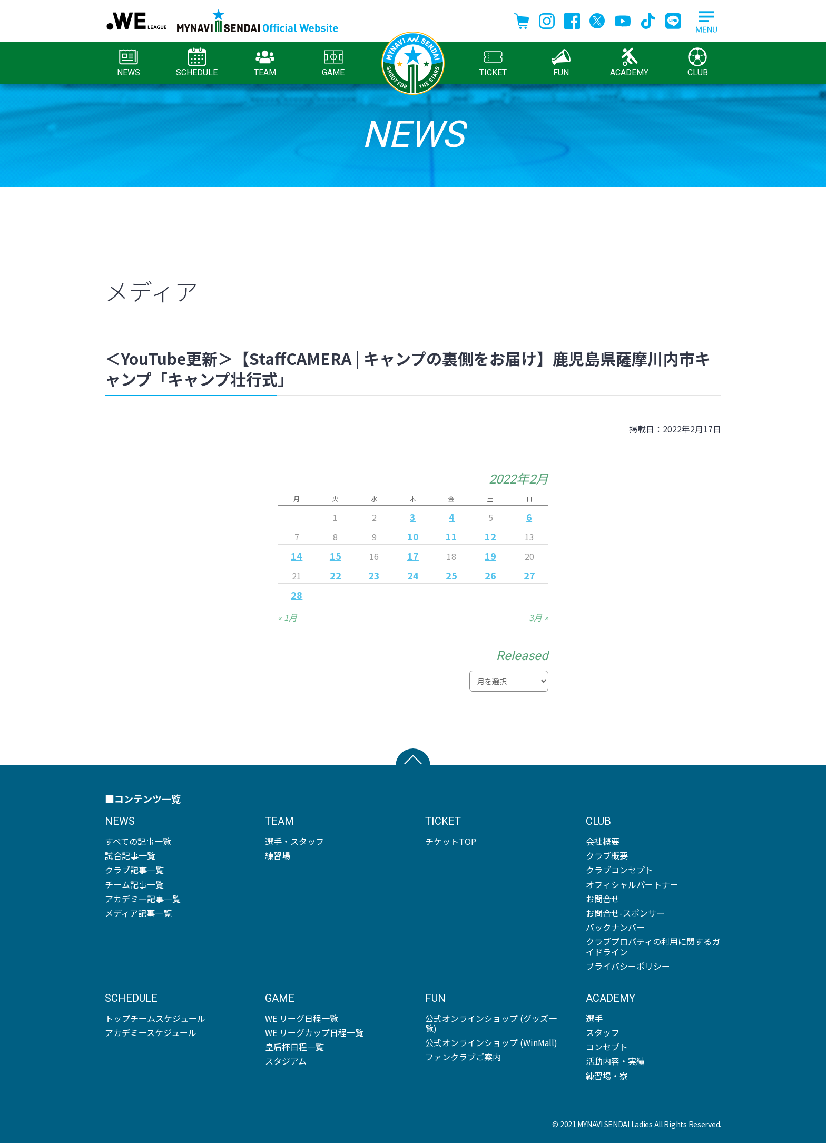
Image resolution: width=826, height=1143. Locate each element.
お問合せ (603, 898)
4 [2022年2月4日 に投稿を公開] (452, 517)
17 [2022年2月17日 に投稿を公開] (413, 556)
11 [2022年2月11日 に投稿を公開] (451, 536)
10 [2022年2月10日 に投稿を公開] (413, 536)
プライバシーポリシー (628, 966)
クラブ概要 (607, 855)
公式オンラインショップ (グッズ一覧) (491, 1023)
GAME (333, 62)
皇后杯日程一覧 (294, 1046)
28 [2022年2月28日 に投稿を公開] (296, 595)
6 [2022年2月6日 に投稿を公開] (529, 517)
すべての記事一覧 (138, 841)
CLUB (697, 62)
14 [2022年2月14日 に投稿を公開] (296, 556)
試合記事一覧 (130, 855)
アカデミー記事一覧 (143, 898)
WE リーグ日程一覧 (301, 1018)
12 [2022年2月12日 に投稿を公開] (490, 536)
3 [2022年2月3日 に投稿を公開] (413, 517)
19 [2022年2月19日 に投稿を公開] (490, 556)
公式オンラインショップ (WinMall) (491, 1042)
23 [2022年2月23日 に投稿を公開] (374, 575)
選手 (594, 1018)
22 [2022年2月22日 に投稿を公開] (335, 575)
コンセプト (607, 1046)
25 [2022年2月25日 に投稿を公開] (451, 575)
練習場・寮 (607, 1075)
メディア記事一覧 (138, 912)
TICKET (493, 62)
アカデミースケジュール (150, 1032)
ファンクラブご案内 (463, 1056)
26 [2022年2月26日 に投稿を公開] (490, 575)
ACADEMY (629, 62)
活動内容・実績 (615, 1061)
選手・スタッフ (294, 841)
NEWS (128, 62)
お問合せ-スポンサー (625, 912)
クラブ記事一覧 (134, 869)
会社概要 (603, 841)
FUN (561, 62)
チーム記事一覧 (134, 884)
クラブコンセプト (619, 869)
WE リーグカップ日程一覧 (314, 1032)
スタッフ (603, 1032)
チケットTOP (450, 841)
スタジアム (286, 1061)
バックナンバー (615, 927)
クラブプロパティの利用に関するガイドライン (653, 946)
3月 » (538, 617)
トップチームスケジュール (155, 1018)
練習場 (277, 855)
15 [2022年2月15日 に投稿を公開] (335, 556)
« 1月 (287, 617)
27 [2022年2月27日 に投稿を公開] (529, 575)
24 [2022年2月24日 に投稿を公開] (413, 575)
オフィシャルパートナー (632, 884)
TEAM (265, 62)
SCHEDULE (197, 62)
